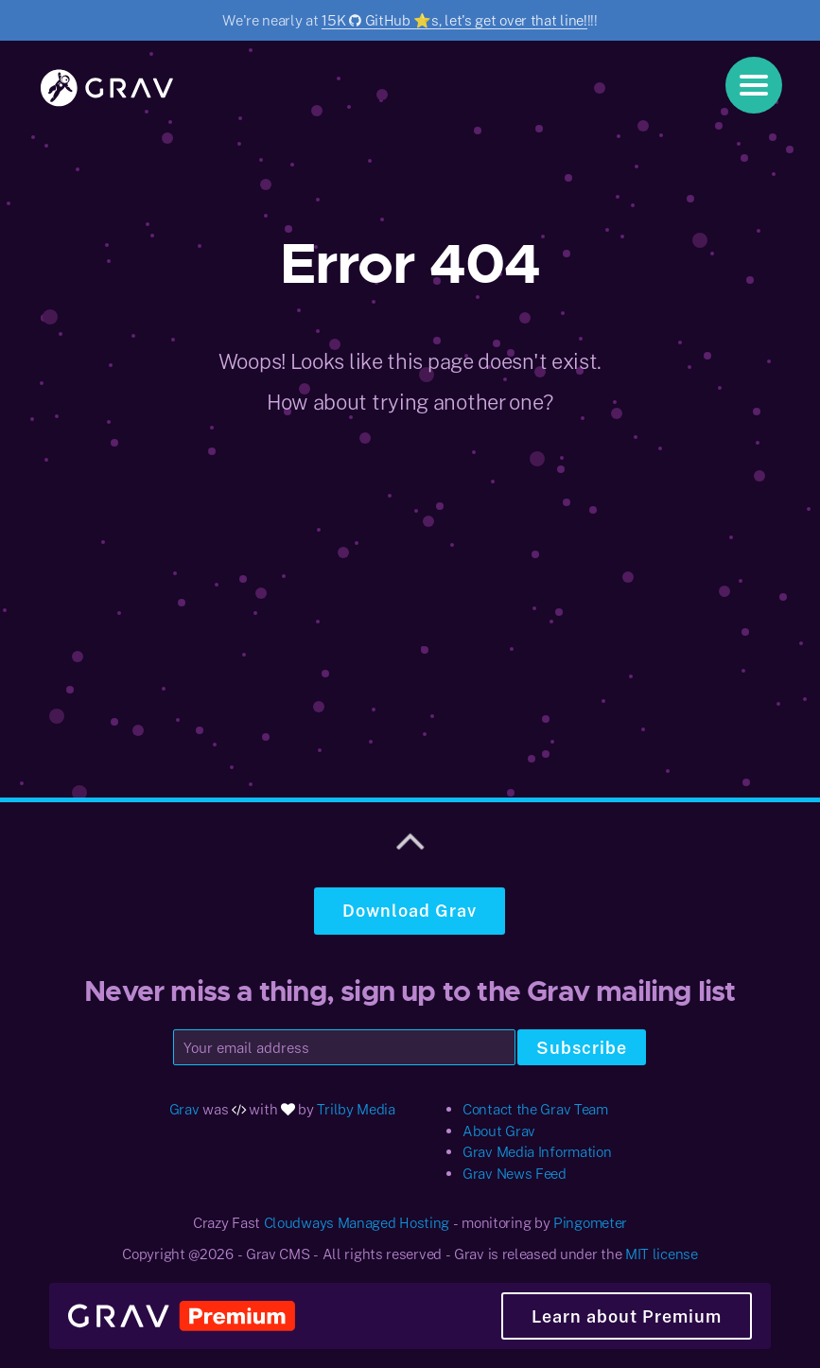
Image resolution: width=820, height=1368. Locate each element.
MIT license (661, 1253)
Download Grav (409, 910)
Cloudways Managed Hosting (357, 1222)
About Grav (498, 1130)
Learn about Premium (627, 1316)
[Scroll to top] (410, 838)
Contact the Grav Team (535, 1108)
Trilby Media (355, 1108)
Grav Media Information (536, 1151)
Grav (184, 1108)
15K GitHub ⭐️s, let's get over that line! (454, 19)
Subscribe (581, 1047)
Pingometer (590, 1222)
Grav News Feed (514, 1173)
